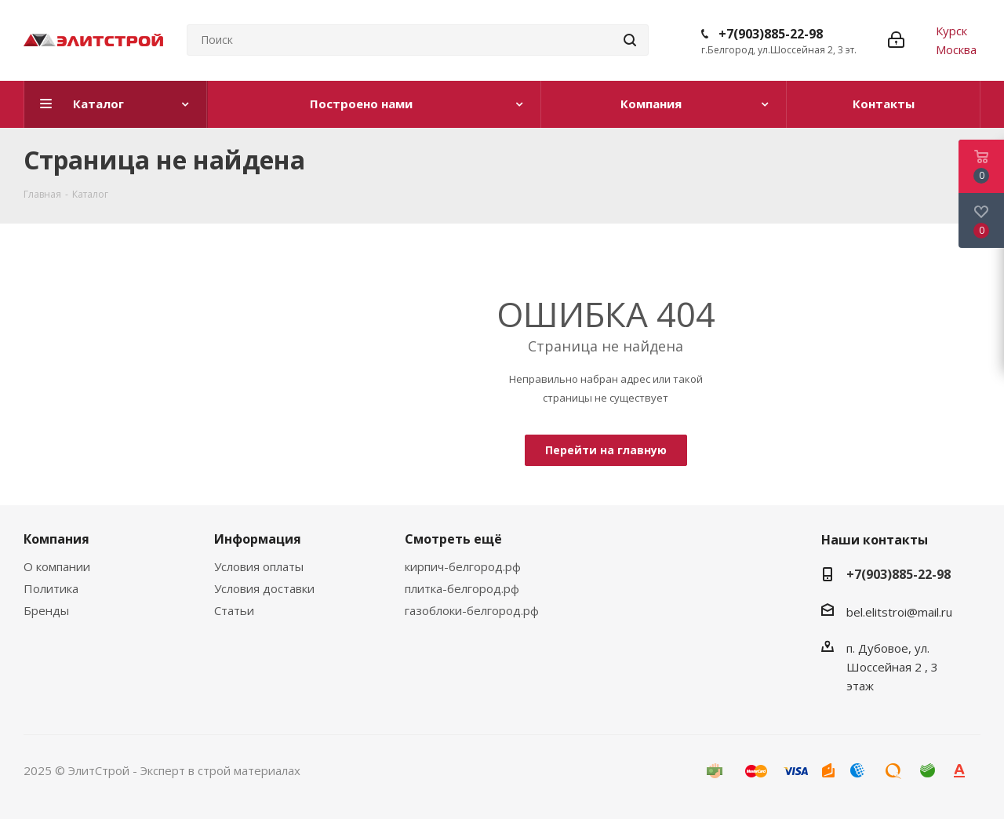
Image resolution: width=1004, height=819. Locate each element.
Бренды (46, 610)
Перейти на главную (606, 449)
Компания (56, 539)
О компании (57, 566)
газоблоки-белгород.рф (472, 610)
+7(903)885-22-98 (770, 33)
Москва (956, 49)
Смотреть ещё (453, 539)
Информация (257, 539)
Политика (51, 588)
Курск (951, 30)
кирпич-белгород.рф (463, 566)
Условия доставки (264, 588)
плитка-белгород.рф (462, 588)
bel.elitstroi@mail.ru (900, 612)
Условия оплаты (259, 566)
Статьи (234, 610)
